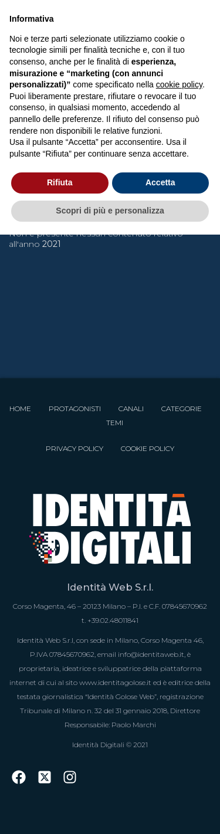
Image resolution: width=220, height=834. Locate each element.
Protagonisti (75, 408)
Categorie (181, 408)
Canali (131, 408)
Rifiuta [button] (60, 182)
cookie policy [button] (179, 84)
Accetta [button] (160, 182)
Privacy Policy (74, 448)
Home (20, 408)
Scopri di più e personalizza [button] (110, 210)
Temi (114, 422)
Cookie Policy (147, 448)
